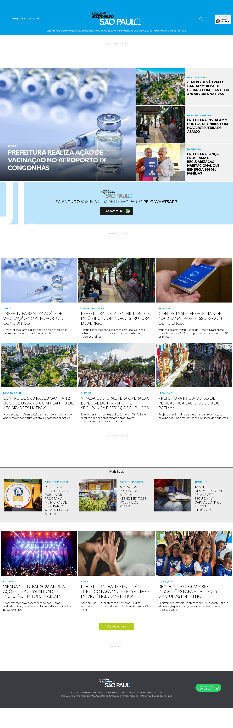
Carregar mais (116, 626)
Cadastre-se (114, 211)
